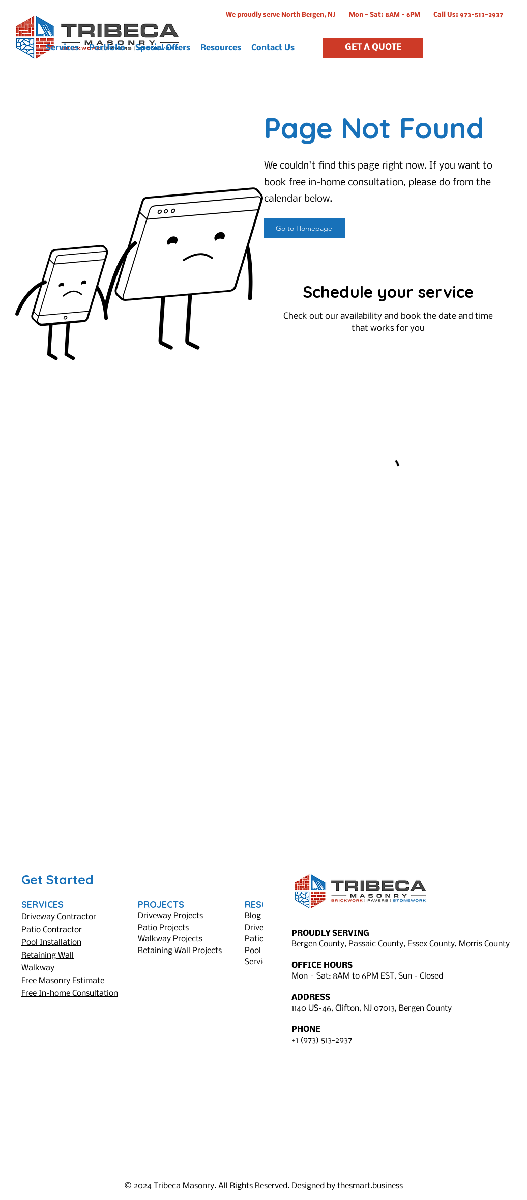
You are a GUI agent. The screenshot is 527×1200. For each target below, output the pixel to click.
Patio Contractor (51, 930)
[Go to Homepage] (304, 228)
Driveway (261, 928)
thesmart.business (370, 1186)
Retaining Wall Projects (180, 950)
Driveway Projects (170, 916)
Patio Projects (163, 928)
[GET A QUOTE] (373, 48)
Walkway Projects (170, 939)
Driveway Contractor (58, 917)
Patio (254, 939)
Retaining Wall (47, 955)
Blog (253, 916)
